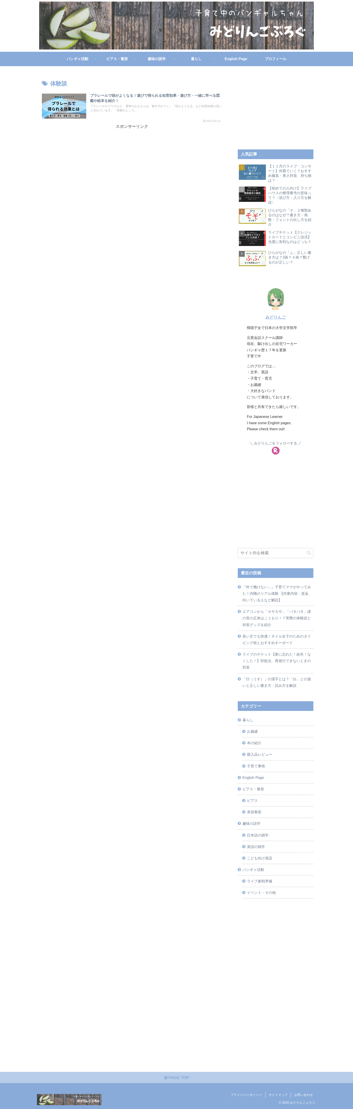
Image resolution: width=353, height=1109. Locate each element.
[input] (275, 553)
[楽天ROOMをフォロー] (276, 451)
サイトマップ (278, 1095)
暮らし (247, 720)
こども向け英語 (259, 858)
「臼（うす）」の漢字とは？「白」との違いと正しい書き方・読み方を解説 (276, 682)
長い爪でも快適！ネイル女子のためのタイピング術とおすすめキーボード (276, 639)
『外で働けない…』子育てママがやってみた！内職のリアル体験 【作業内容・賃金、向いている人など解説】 (277, 593)
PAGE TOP (176, 1078)
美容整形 (254, 812)
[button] (309, 552)
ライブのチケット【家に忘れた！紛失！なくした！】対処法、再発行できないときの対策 (276, 660)
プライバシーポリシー (246, 1095)
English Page (253, 777)
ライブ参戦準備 (259, 881)
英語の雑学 (256, 847)
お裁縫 (252, 731)
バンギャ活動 (253, 870)
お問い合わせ (303, 1095)
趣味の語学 (251, 823)
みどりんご (275, 317)
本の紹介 (254, 743)
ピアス (252, 800)
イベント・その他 (261, 892)
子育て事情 (256, 766)
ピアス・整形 (253, 789)
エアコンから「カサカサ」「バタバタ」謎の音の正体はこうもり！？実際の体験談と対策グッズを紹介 (276, 618)
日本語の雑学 (258, 835)
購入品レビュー (259, 754)
